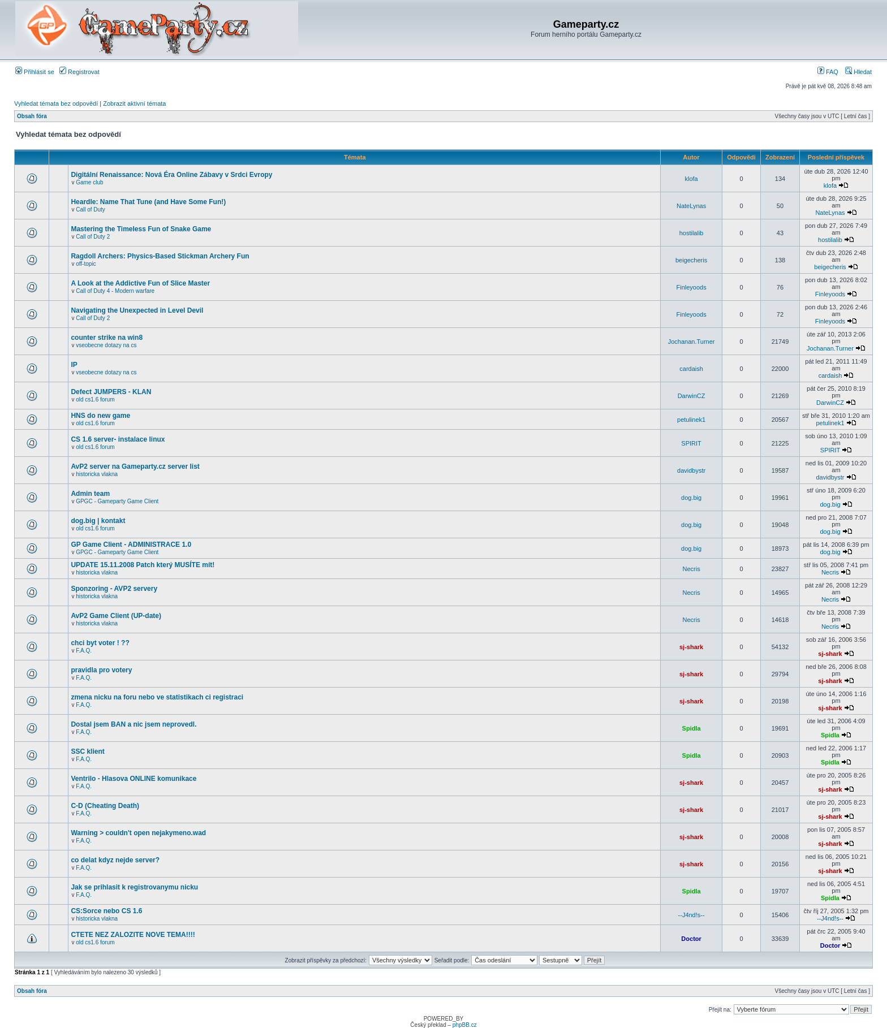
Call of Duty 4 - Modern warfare (115, 291)
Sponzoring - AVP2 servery (114, 589)
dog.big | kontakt (98, 521)
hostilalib (691, 233)
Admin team (90, 494)
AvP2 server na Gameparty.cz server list (135, 466)
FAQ (827, 71)
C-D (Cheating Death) (105, 806)
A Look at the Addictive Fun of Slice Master (140, 283)
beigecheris (691, 260)
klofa (690, 178)
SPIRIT (691, 443)
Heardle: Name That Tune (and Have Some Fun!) (148, 202)
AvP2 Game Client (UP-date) (116, 616)
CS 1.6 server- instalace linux (118, 439)
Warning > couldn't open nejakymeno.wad (138, 833)
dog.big (691, 497)
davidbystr (691, 470)
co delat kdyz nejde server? (115, 860)
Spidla (691, 728)
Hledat (858, 71)
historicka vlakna (97, 474)
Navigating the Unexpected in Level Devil (137, 310)
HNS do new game (100, 416)
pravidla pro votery (101, 670)
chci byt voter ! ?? (100, 643)
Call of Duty (90, 209)
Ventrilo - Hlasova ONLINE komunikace (133, 779)
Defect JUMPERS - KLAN (111, 392)
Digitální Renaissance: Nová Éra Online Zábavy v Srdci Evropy (171, 175)
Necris (691, 568)
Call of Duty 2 (93, 237)
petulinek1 (691, 419)
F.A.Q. (84, 650)
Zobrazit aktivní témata (134, 103)
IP (74, 365)
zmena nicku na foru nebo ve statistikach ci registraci (157, 697)
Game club (89, 182)
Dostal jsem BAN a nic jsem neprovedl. (133, 724)
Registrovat (79, 71)
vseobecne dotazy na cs (106, 345)
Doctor (691, 938)
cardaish (691, 368)
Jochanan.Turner (691, 341)
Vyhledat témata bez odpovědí (56, 103)
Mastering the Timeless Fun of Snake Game (141, 229)
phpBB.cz (465, 1025)
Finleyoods (691, 287)
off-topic (86, 264)
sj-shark (691, 646)
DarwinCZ (691, 395)
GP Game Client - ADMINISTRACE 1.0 (131, 544)
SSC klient (87, 751)
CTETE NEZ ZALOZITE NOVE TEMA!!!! (133, 935)
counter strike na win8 (107, 338)
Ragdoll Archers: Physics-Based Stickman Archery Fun (160, 256)
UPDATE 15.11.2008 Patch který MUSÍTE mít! (142, 565)
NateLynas (691, 205)
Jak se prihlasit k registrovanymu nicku (134, 887)
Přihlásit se (34, 71)
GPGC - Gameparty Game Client (117, 501)
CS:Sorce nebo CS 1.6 (106, 911)
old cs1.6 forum (95, 399)
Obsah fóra (32, 116)
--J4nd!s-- (691, 915)
